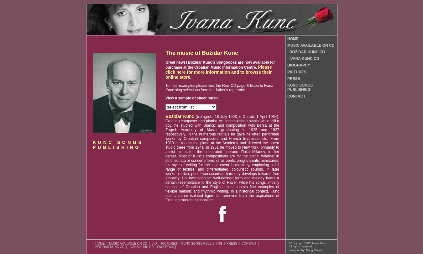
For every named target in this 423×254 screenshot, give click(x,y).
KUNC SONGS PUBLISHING (300, 87)
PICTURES (296, 72)
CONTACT (296, 96)
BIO (154, 243)
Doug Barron (314, 250)
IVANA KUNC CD (303, 58)
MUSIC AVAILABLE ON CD (310, 45)
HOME (293, 39)
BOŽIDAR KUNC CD (306, 52)
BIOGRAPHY (298, 65)
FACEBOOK (165, 247)
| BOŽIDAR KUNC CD (108, 247)
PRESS (293, 79)
